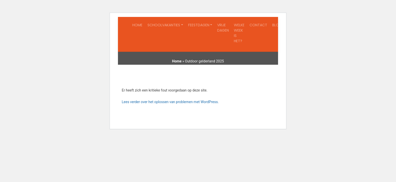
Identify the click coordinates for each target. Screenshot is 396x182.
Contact (258, 25)
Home (137, 25)
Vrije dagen (223, 27)
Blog (277, 25)
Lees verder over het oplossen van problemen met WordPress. (170, 102)
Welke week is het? (239, 32)
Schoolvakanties (163, 25)
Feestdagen (198, 25)
